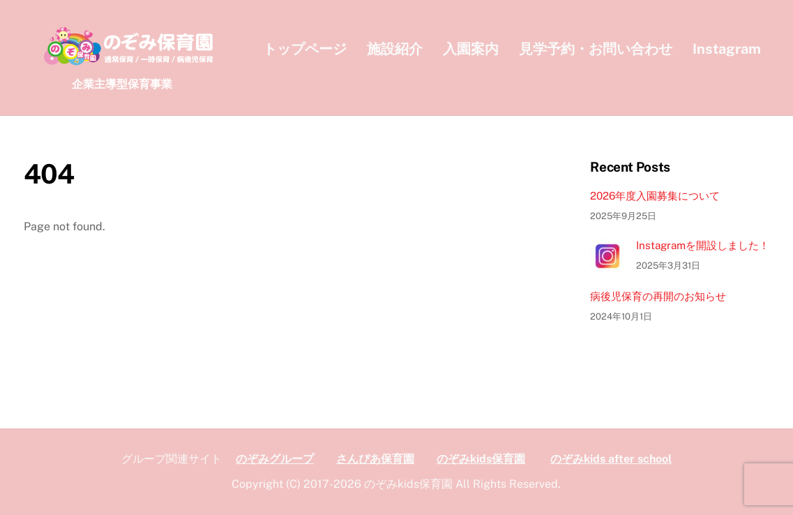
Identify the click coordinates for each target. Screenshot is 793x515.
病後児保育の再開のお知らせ (658, 296)
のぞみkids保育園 (481, 458)
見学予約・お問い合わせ (595, 48)
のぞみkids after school (611, 458)
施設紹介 (395, 48)
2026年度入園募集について (655, 196)
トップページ (305, 48)
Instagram (727, 48)
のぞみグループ (275, 458)
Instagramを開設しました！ (702, 245)
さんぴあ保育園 (375, 458)
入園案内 (471, 48)
